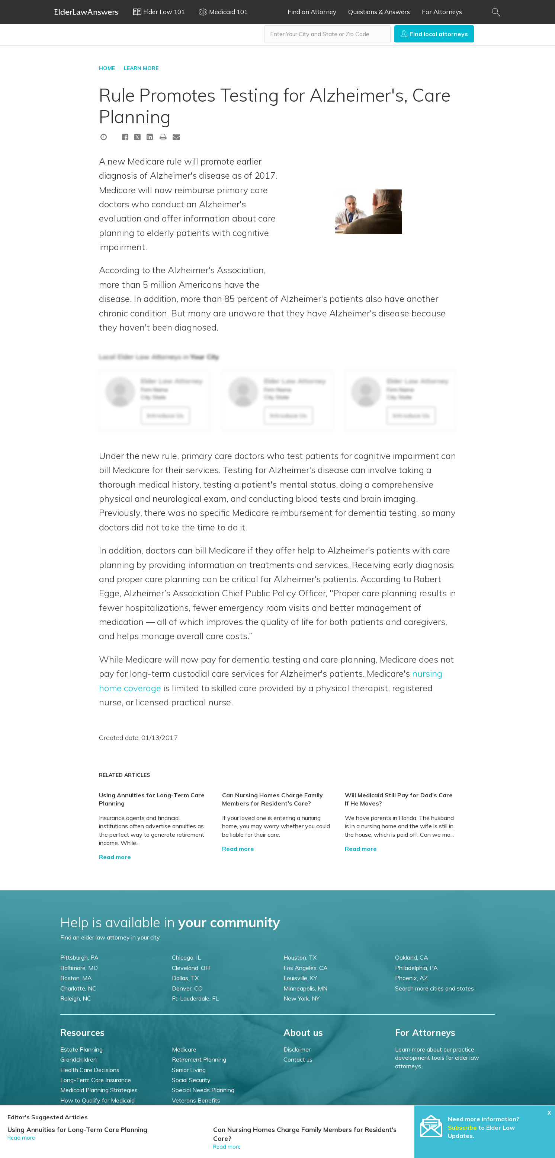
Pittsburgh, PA (79, 957)
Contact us (297, 1059)
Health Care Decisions (89, 1070)
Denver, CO (187, 988)
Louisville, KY (300, 978)
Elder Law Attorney (172, 381)
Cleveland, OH (191, 968)
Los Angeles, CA (305, 968)
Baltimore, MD (79, 968)
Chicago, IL (186, 957)
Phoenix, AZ (411, 978)
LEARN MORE (141, 68)
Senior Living (189, 1070)
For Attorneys (442, 12)
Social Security (191, 1080)
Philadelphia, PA (416, 968)
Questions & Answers (379, 12)
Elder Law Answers (86, 12)
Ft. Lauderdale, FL (195, 998)
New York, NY (301, 998)
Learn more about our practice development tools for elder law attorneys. (437, 1058)
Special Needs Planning (203, 1090)
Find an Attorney (312, 12)
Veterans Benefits (196, 1100)
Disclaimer (297, 1049)
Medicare (184, 1049)
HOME (107, 68)
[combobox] (327, 33)
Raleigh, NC (75, 998)
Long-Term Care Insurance (95, 1080)
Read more (115, 857)
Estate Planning (81, 1049)
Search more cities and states (434, 988)
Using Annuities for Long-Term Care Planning (77, 1129)
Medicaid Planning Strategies (99, 1090)
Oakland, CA (411, 957)
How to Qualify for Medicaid (97, 1100)
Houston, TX (300, 957)
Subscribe (462, 1127)
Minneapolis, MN (305, 988)
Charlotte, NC (78, 988)
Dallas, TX (185, 978)
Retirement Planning (199, 1059)
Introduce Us (165, 415)
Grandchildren (78, 1059)
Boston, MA (76, 978)
